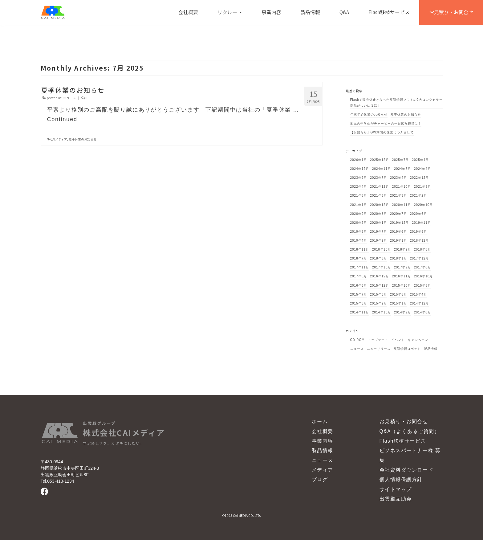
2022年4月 (358, 186)
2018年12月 (419, 240)
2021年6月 (378, 195)
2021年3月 (398, 195)
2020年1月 (378, 222)
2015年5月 (398, 294)
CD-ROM (357, 340)
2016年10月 (423, 276)
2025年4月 (420, 160)
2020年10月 (423, 205)
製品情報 (430, 348)
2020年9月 (358, 213)
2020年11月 (401, 205)
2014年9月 (402, 312)
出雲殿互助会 (396, 498)
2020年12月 (379, 205)
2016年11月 (401, 276)
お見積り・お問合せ (404, 421)
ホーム (320, 421)
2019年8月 (358, 231)
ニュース (69, 97)
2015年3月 (358, 303)
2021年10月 (401, 186)
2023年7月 (378, 177)
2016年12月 (379, 276)
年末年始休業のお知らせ (369, 114)
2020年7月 (398, 213)
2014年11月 (359, 312)
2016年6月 (358, 285)
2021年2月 (418, 195)
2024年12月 (359, 168)
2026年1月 (358, 160)
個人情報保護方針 (401, 479)
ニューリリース (379, 348)
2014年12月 (419, 303)
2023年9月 (358, 177)
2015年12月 (379, 285)
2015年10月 (401, 285)
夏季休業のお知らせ (82, 139)
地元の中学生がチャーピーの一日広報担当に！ (385, 123)
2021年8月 (358, 195)
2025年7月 (400, 160)
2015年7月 (358, 294)
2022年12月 (419, 177)
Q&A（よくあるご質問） (410, 431)
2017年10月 (381, 267)
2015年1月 (398, 303)
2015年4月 (418, 294)
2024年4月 (422, 168)
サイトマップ (396, 489)
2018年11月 (359, 249)
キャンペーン (418, 340)
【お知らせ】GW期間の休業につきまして (382, 132)
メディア (322, 469)
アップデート (378, 340)
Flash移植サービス (403, 441)
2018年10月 (381, 249)
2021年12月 (379, 186)
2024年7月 (402, 168)
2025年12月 (379, 160)
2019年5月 (418, 231)
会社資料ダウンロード (407, 469)
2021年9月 (422, 186)
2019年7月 (378, 231)
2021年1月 (358, 205)
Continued (62, 119)
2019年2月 (378, 240)
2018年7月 (358, 258)
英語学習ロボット (407, 348)
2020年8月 (378, 213)
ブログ (320, 479)
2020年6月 (418, 213)
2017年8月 (422, 267)
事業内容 (322, 441)
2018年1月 (398, 258)
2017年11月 (359, 267)
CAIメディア (58, 139)
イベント (398, 340)
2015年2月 (378, 303)
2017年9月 (402, 267)
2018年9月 (402, 249)
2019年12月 (399, 222)
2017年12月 (419, 258)
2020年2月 (358, 222)
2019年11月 (421, 222)
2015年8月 (422, 285)
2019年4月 (358, 240)
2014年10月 (381, 312)
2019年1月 (398, 240)
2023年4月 (398, 177)
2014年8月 (422, 312)
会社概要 (322, 431)
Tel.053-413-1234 (57, 481)
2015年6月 (378, 294)
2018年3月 (378, 258)
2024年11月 (381, 168)
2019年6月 (398, 231)
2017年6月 (358, 276)
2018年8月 (422, 249)
